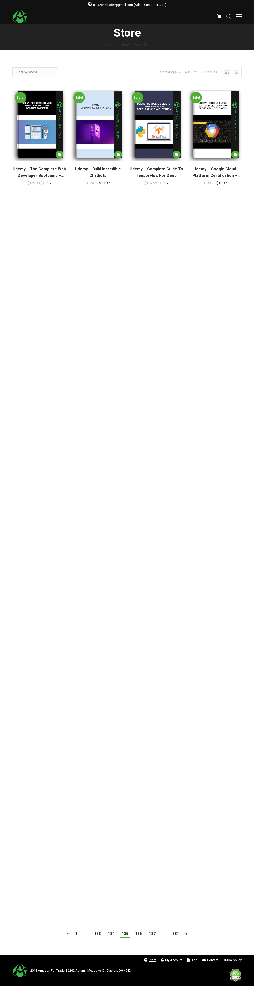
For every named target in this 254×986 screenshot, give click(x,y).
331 (175, 933)
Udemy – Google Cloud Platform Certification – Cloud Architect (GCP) (214, 173)
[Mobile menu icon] (239, 16)
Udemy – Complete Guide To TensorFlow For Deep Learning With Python (156, 173)
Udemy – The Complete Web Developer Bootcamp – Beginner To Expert (39, 173)
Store (125, 44)
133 (97, 933)
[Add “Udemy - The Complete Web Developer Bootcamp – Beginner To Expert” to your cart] (60, 154)
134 (111, 933)
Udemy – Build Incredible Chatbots (98, 172)
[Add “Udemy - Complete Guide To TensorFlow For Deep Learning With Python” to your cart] (177, 154)
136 (138, 933)
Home (111, 44)
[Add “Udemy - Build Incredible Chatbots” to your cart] (118, 154)
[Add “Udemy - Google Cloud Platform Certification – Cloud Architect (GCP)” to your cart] (235, 154)
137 (152, 933)
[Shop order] (35, 72)
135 (125, 933)
